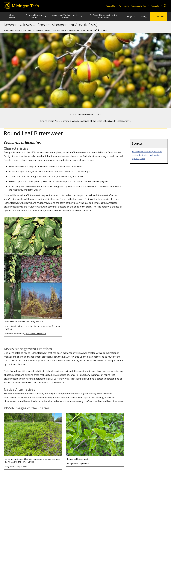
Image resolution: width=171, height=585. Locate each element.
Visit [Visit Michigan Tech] (120, 6)
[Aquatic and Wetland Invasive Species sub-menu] (78, 19)
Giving (138, 18)
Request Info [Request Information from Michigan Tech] (111, 6)
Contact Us (158, 18)
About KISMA (13, 18)
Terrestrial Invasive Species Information (68, 35)
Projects (120, 18)
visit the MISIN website (36, 338)
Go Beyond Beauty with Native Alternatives (96, 18)
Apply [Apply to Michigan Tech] (126, 6)
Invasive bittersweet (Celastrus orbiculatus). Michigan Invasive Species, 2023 (147, 160)
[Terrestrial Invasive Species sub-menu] (49, 19)
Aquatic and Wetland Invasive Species (67, 18)
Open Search (165, 6)
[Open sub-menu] (147, 6)
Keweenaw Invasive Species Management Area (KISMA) (50, 29)
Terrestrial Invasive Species (39, 18)
